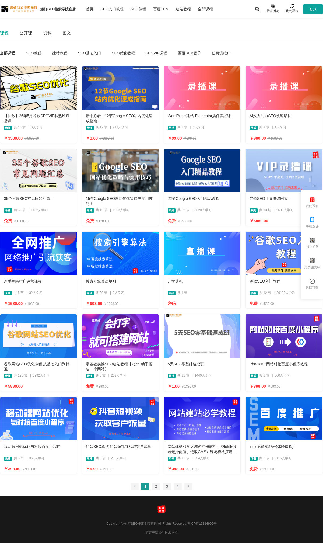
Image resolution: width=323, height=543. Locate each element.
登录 (313, 9)
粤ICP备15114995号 (201, 523)
